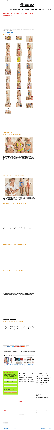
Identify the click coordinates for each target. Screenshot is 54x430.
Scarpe (19, 9)
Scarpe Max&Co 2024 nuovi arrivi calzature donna (42, 373)
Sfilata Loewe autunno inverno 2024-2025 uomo (42, 390)
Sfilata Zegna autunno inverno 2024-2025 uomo (42, 388)
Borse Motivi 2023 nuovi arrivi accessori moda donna (26, 377)
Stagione (12, 0)
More (43, 0)
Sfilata (37, 9)
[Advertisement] (19, 23)
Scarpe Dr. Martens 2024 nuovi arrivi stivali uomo (42, 378)
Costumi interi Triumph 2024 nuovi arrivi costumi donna (43, 408)
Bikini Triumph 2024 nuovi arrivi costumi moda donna (43, 410)
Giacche (37, 0)
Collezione (14, 9)
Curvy (32, 0)
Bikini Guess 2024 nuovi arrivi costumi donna (42, 412)
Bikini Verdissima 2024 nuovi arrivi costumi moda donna (43, 406)
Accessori (32, 9)
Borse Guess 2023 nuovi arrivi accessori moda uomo (26, 379)
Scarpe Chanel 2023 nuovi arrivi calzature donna (42, 382)
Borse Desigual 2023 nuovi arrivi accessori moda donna (26, 375)
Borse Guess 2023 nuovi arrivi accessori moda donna (26, 381)
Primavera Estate (22, 0)
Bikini (30, 0)
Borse (22, 9)
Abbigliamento (27, 9)
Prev (20, 383)
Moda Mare (27, 0)
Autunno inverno (17, 0)
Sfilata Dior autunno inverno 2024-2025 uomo (42, 397)
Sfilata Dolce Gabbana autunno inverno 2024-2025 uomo (43, 392)
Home (10, 9)
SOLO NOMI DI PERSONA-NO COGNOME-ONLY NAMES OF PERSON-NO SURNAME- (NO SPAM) (10, 378)
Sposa (35, 0)
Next (23, 383)
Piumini (40, 0)
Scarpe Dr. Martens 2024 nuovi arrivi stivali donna (42, 380)
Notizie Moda (49, 428)
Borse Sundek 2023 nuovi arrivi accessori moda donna (26, 373)
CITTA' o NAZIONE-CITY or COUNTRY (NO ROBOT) (9, 382)
